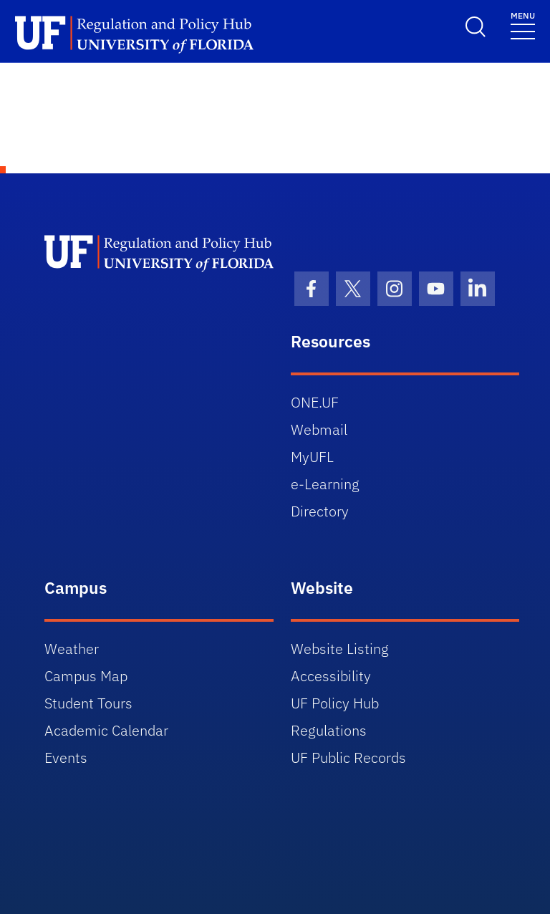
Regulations (329, 730)
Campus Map (85, 676)
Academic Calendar (106, 730)
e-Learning (325, 484)
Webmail (319, 429)
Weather (71, 648)
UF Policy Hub (335, 703)
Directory (320, 511)
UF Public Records (348, 757)
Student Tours (88, 703)
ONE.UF (315, 402)
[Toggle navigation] (522, 24)
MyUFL (312, 456)
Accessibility (331, 676)
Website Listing (340, 648)
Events (65, 757)
